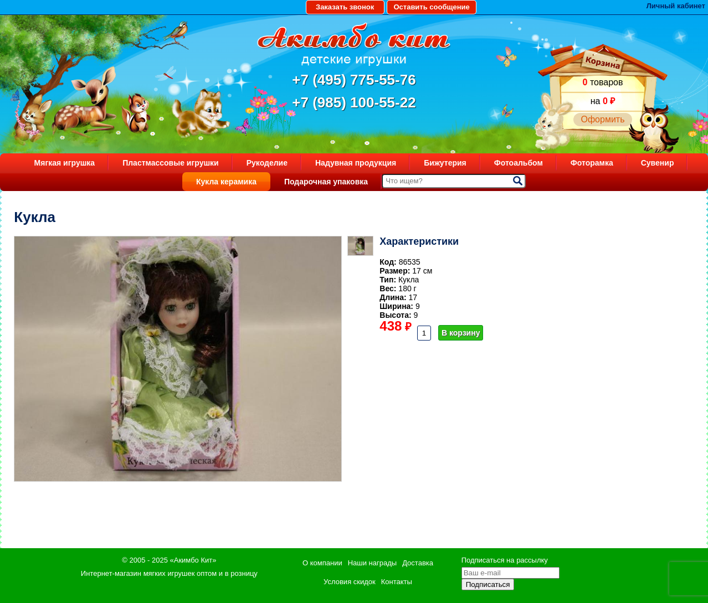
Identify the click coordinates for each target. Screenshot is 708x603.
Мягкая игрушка (64, 162)
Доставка (417, 563)
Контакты (396, 582)
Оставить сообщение (431, 7)
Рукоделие (267, 162)
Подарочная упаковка (326, 181)
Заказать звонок (345, 7)
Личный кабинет (676, 6)
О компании (322, 563)
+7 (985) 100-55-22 (353, 102)
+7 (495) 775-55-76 (353, 79)
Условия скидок (350, 582)
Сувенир (657, 162)
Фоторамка (592, 162)
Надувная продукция (355, 162)
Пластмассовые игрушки (170, 162)
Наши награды (372, 563)
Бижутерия (445, 162)
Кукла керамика (226, 181)
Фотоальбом (518, 162)
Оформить (602, 119)
